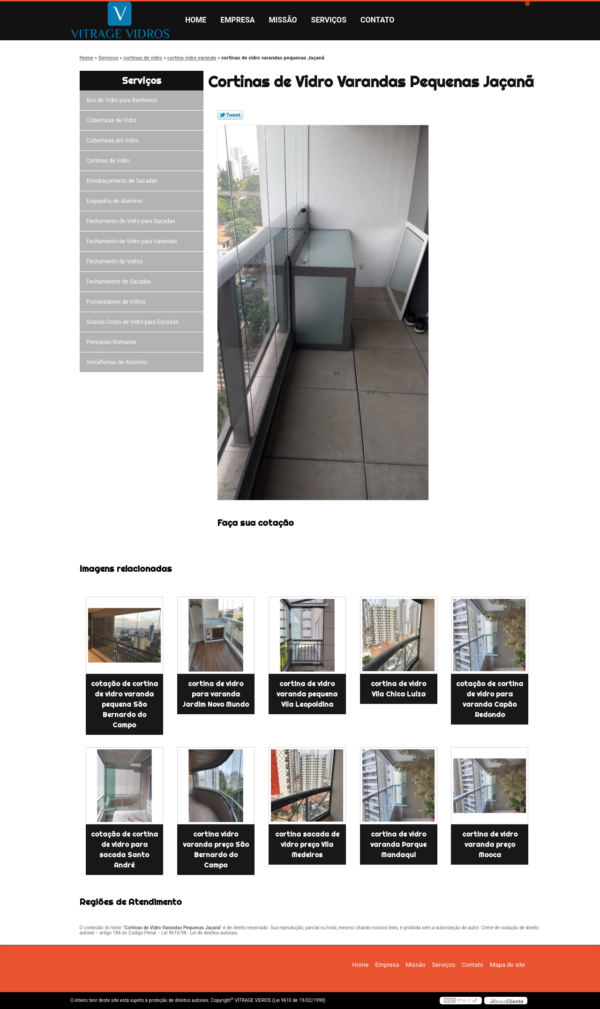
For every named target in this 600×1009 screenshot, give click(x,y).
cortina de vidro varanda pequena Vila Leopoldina (307, 694)
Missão (283, 19)
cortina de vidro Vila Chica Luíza (398, 689)
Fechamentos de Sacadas (120, 281)
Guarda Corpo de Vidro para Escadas (134, 322)
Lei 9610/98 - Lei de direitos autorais (199, 932)
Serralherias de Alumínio (118, 362)
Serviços (328, 19)
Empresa (237, 19)
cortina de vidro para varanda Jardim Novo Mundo (215, 694)
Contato (377, 19)
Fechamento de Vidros (116, 261)
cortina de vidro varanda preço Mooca (490, 844)
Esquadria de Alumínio (116, 201)
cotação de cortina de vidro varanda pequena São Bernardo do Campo (124, 704)
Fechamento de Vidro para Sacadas (132, 221)
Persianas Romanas (113, 342)
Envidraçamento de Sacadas (123, 181)
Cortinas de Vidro (110, 160)
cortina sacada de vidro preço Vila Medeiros (307, 844)
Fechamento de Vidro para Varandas (133, 241)
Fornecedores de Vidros (118, 302)
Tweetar (230, 115)
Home (195, 19)
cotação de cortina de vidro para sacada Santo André (124, 849)
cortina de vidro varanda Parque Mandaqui (398, 844)
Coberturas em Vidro (114, 140)
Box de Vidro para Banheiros (123, 100)
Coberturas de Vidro (113, 120)
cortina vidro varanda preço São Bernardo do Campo (216, 849)
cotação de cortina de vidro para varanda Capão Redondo (489, 699)
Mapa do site (507, 964)
